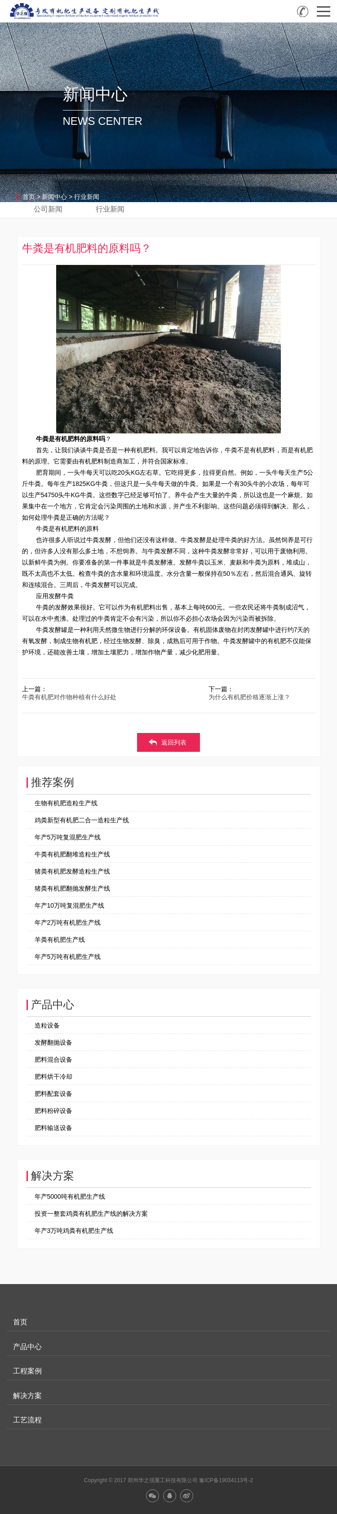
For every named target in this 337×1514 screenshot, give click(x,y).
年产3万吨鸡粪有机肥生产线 (74, 1230)
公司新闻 (48, 209)
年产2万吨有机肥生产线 (68, 922)
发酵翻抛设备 (53, 1042)
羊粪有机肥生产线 (60, 939)
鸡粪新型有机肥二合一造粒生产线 (82, 820)
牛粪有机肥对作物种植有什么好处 (69, 697)
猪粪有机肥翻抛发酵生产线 (72, 888)
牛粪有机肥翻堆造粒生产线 (72, 854)
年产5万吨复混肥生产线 (68, 837)
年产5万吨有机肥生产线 (68, 956)
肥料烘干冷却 (53, 1076)
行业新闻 (86, 196)
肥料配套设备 (53, 1093)
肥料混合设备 (53, 1059)
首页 (28, 196)
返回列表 (173, 742)
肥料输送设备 (53, 1127)
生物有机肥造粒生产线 (66, 803)
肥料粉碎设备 (53, 1110)
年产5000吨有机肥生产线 (70, 1196)
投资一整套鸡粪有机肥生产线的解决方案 (91, 1213)
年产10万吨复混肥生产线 (70, 905)
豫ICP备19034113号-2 (226, 1480)
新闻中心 (54, 196)
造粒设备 (47, 1025)
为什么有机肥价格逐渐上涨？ (249, 697)
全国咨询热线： (302, 11)
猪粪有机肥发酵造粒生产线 (72, 871)
